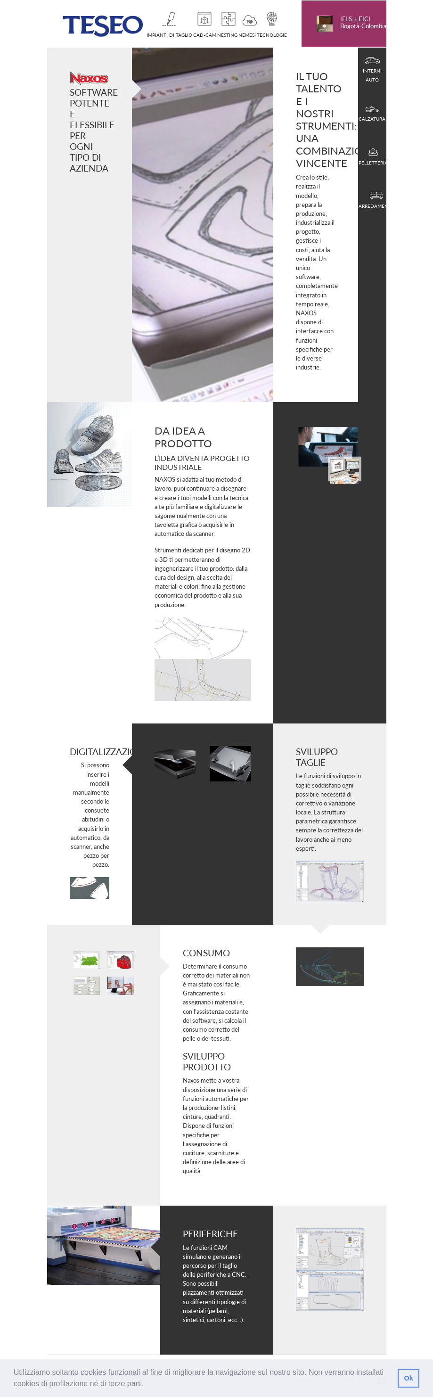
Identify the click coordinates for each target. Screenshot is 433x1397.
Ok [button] (408, 1378)
